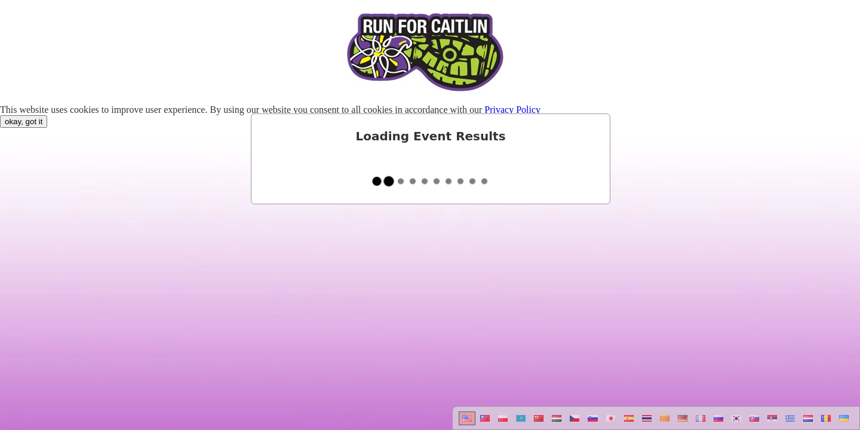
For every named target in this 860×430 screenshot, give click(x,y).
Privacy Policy (512, 110)
